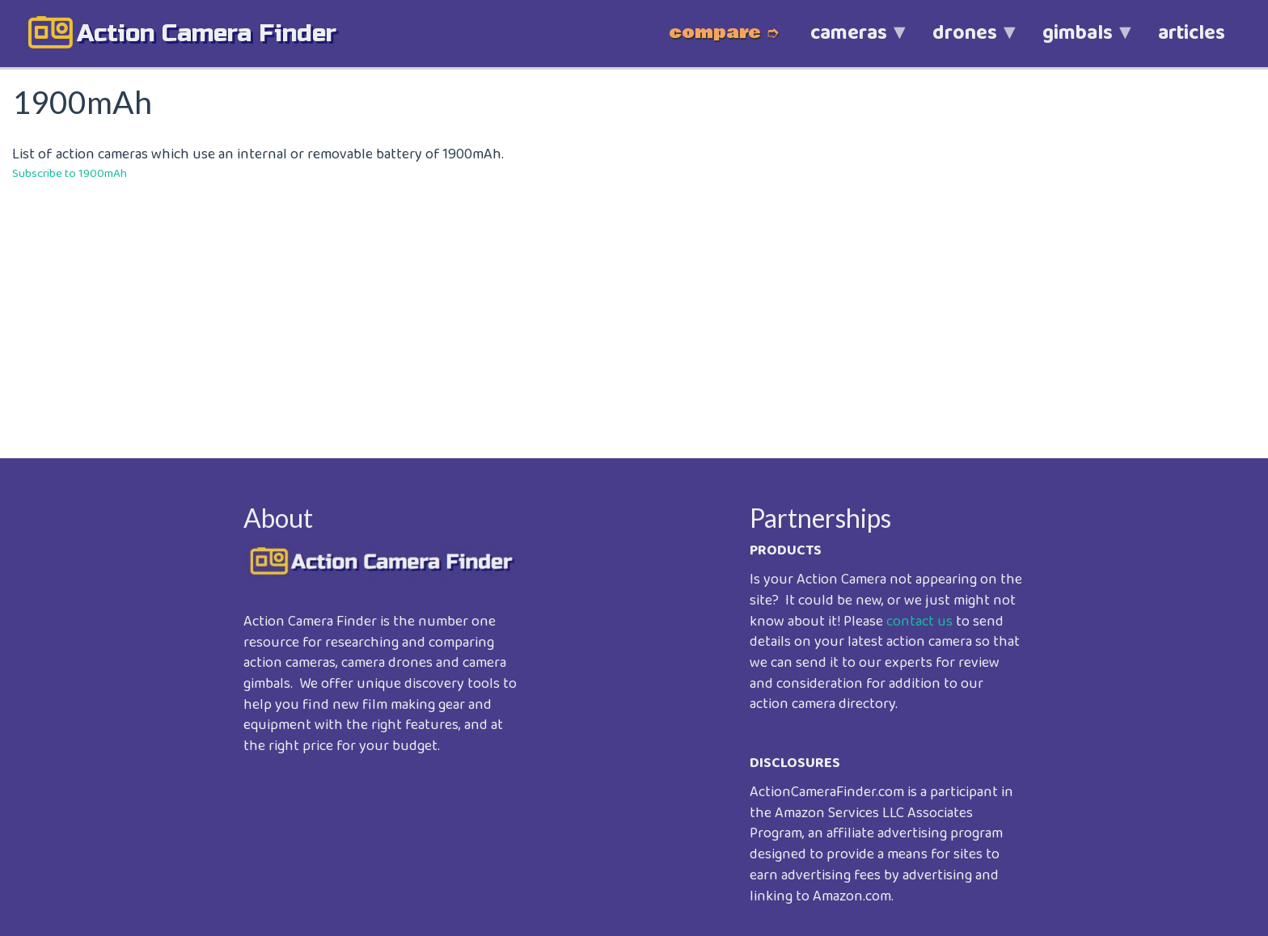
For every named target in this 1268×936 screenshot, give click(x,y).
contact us (919, 621)
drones (965, 41)
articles (1191, 33)
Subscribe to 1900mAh (69, 173)
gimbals (1077, 41)
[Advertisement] (497, 308)
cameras (849, 41)
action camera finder (206, 33)
